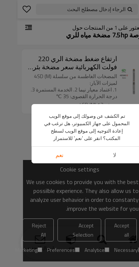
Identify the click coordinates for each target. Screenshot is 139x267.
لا (97, 155)
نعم (42, 155)
